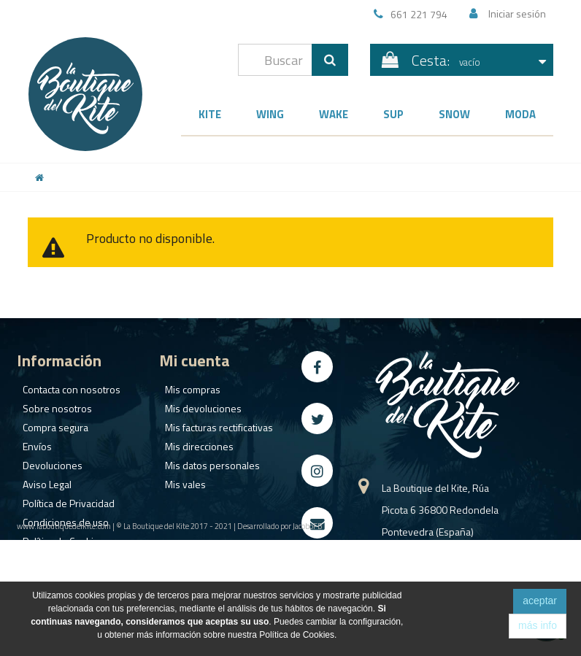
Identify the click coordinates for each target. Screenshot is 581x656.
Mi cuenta (194, 360)
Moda (520, 114)
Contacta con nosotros (66, 385)
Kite (210, 114)
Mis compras (187, 385)
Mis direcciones (193, 442)
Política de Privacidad (63, 499)
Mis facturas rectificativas (213, 423)
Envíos (31, 442)
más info (537, 625)
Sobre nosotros (51, 404)
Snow (454, 114)
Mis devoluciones (197, 404)
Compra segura (49, 423)
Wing (270, 114)
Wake (333, 114)
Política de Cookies (58, 537)
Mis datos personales (206, 461)
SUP (393, 114)
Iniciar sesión (517, 13)
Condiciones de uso (60, 518)
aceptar (540, 600)
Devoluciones (47, 461)
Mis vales (179, 480)
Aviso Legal (41, 480)
